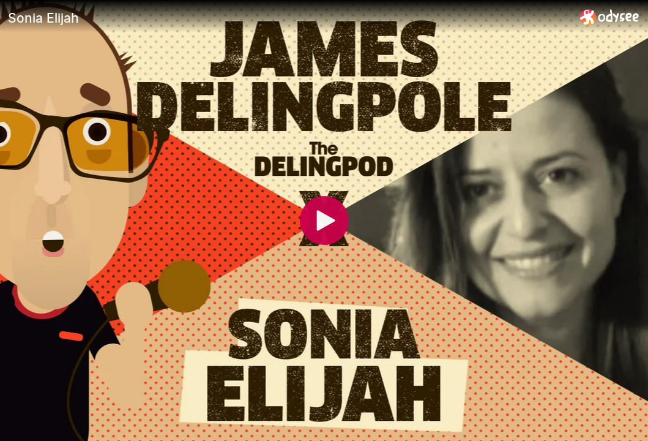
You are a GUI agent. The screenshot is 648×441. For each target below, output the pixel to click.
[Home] (609, 17)
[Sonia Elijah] (289, 18)
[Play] (324, 220)
